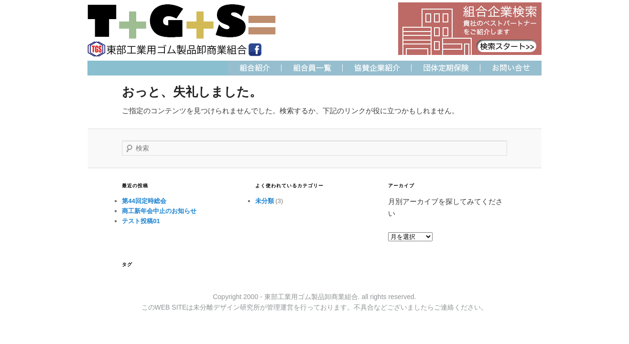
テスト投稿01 (141, 221)
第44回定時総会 (144, 200)
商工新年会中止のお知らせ (159, 211)
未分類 (264, 200)
